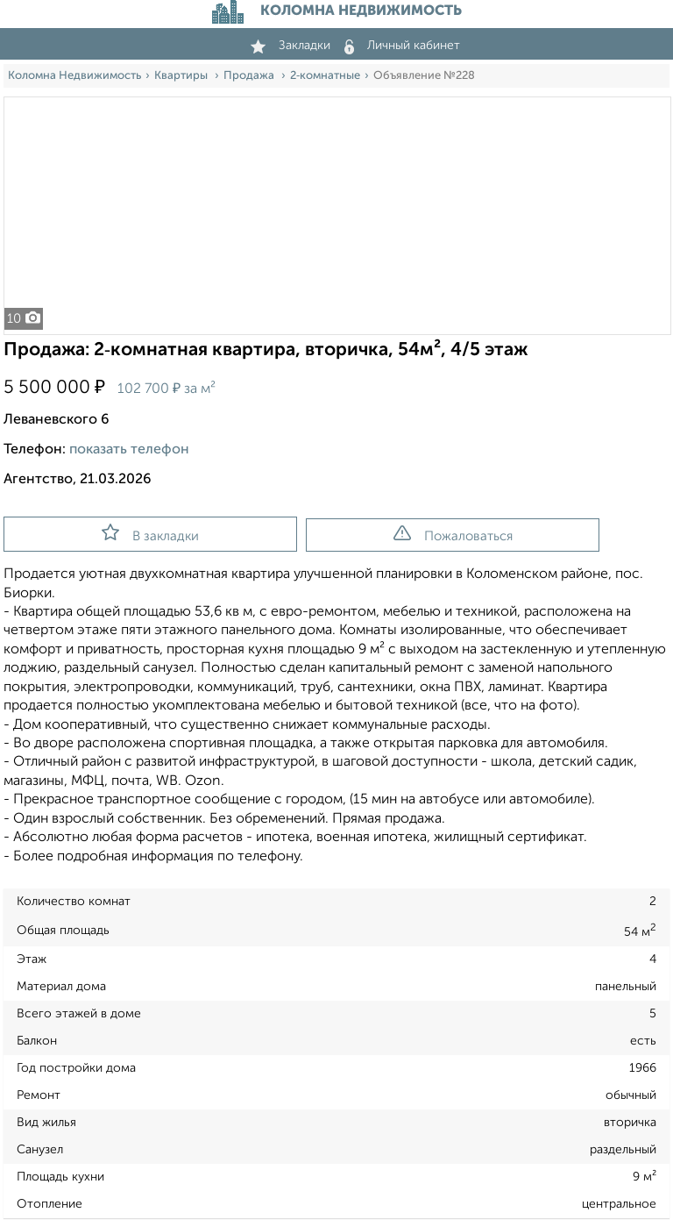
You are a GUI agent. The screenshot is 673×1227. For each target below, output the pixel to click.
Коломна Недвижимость (74, 76)
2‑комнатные (325, 76)
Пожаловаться (453, 534)
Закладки (290, 45)
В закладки (150, 533)
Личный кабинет (402, 45)
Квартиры (182, 76)
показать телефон (129, 450)
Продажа (250, 76)
